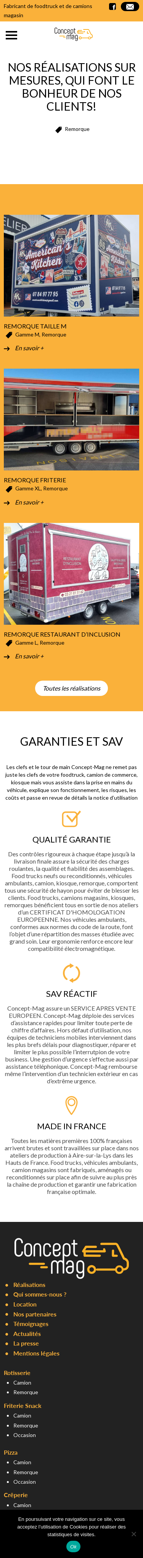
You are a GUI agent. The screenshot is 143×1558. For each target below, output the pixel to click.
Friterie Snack (23, 1405)
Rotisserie (17, 1372)
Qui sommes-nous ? (39, 1294)
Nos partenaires (34, 1314)
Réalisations (29, 1284)
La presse (26, 1343)
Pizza (11, 1452)
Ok (73, 1547)
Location (25, 1304)
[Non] (133, 1534)
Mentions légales (36, 1353)
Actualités (27, 1333)
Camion (22, 1382)
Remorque (25, 1392)
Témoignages (30, 1323)
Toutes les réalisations (71, 688)
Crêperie (16, 1494)
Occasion (24, 1435)
